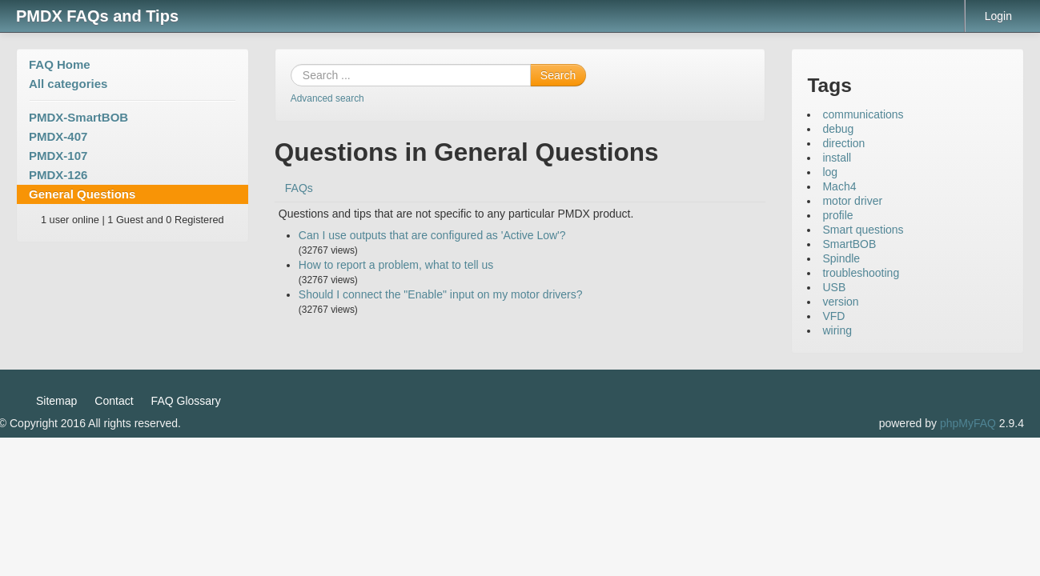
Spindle (841, 258)
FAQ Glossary (186, 400)
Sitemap (56, 400)
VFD (833, 316)
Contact (113, 400)
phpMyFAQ (968, 423)
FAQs (299, 188)
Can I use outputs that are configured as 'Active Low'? (432, 235)
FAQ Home (59, 64)
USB (833, 287)
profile (837, 215)
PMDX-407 (58, 136)
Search (558, 75)
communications (862, 114)
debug (837, 128)
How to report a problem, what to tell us (396, 264)
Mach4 (839, 186)
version (840, 301)
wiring (837, 330)
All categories (68, 83)
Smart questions (862, 229)
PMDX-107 (58, 155)
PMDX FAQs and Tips (97, 16)
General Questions (82, 194)
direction (843, 143)
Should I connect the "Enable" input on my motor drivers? (441, 294)
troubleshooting (860, 272)
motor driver (852, 200)
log (829, 172)
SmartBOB (849, 244)
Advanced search (327, 98)
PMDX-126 (58, 175)
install (836, 157)
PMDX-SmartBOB (78, 117)
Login (998, 16)
